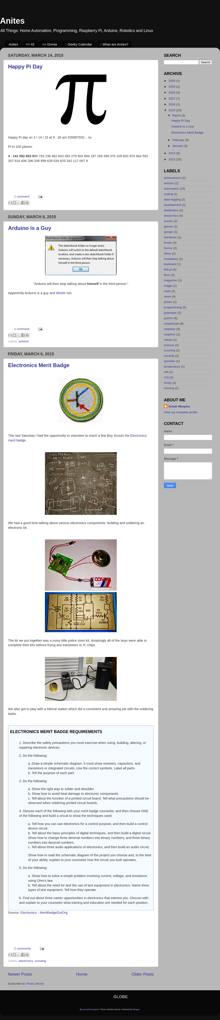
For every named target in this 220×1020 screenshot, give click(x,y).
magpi (168, 285)
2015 (172, 110)
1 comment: (22, 196)
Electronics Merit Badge (38, 365)
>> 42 (30, 44)
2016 (172, 104)
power (168, 302)
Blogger (136, 1009)
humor (168, 248)
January (178, 146)
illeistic (61, 293)
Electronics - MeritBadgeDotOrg (44, 912)
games (168, 226)
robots (168, 339)
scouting (40, 961)
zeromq (169, 388)
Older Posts (143, 974)
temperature (172, 366)
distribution (171, 210)
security (169, 355)
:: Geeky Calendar (78, 44)
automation (171, 188)
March (176, 115)
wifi (166, 372)
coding (168, 194)
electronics (26, 961)
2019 (172, 86)
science (169, 345)
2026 (172, 80)
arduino (24, 341)
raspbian (170, 329)
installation (171, 259)
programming (173, 307)
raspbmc (170, 334)
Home (81, 974)
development (172, 205)
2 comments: (23, 948)
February (178, 140)
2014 (172, 153)
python (168, 318)
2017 (172, 98)
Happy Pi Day (25, 67)
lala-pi (168, 269)
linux (167, 275)
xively (168, 382)
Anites (12, 20)
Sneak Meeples (179, 406)
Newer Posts (20, 974)
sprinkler (169, 361)
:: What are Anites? (114, 44)
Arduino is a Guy (29, 228)
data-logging (172, 199)
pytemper (170, 312)
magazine (170, 280)
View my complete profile (181, 412)
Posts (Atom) (35, 983)
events (168, 221)
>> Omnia (49, 44)
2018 (172, 92)
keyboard (170, 264)
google (168, 232)
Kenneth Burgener (91, 1009)
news (167, 296)
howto (168, 242)
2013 (172, 159)
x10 (166, 377)
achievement (172, 177)
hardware (170, 237)
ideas (167, 253)
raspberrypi (171, 323)
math (167, 291)
